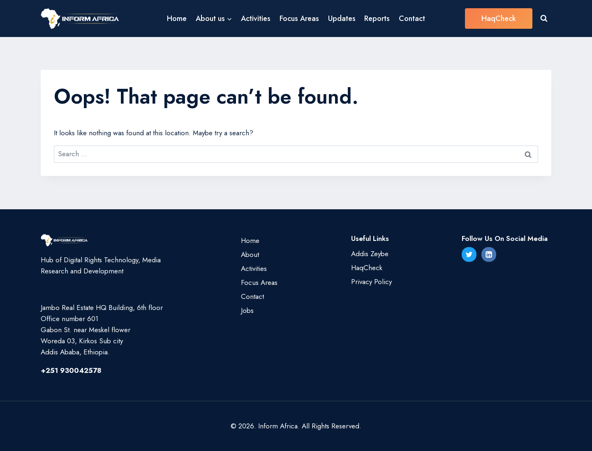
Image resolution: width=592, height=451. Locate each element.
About (250, 254)
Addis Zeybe (369, 254)
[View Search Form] (543, 18)
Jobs (247, 310)
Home (177, 18)
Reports (377, 18)
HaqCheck (498, 18)
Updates (342, 18)
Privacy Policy (371, 282)
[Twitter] (469, 254)
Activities (256, 18)
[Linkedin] (488, 254)
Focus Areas (299, 18)
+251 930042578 (71, 370)
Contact (412, 18)
